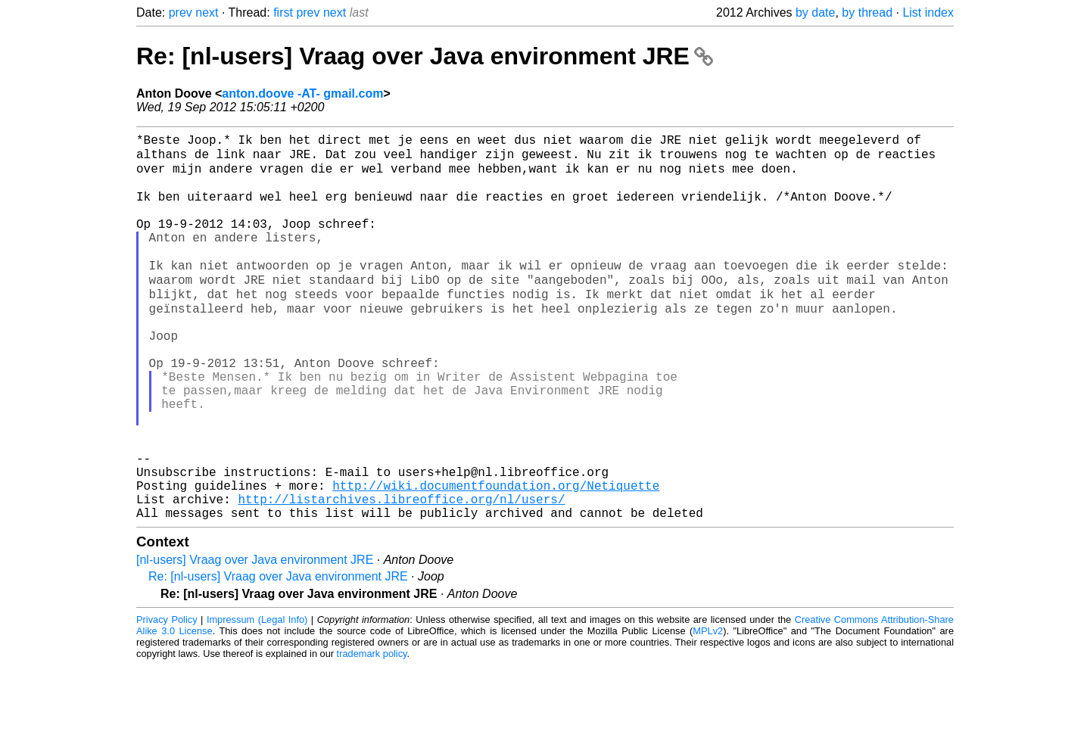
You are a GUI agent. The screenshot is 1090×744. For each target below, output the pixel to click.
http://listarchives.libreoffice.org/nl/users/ (401, 574)
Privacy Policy (167, 698)
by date (815, 12)
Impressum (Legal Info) (257, 698)
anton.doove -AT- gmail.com (302, 93)
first (283, 12)
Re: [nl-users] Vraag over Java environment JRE (424, 56)
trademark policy (372, 732)
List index (928, 12)
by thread (867, 12)
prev (180, 12)
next (206, 12)
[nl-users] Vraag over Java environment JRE (254, 638)
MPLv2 (708, 709)
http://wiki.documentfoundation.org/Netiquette (495, 557)
